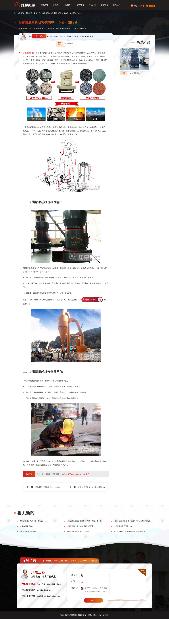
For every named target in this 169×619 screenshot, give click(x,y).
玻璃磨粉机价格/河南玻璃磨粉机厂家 (80, 526)
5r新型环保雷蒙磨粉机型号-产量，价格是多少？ (84, 521)
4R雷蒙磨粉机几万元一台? (123, 526)
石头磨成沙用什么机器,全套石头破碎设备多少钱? (98, 487)
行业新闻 (45, 13)
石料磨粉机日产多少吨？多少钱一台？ (34, 521)
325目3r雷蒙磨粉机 (26, 526)
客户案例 (80, 5)
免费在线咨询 (90, 300)
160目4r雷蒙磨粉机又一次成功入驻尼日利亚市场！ (132, 521)
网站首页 (45, 5)
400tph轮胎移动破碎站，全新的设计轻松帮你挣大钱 (56, 487)
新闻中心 (69, 5)
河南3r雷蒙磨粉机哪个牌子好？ (78, 531)
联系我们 (116, 5)
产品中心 (57, 5)
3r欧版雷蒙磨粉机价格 (28, 531)
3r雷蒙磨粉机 (28, 53)
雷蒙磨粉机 (135, 73)
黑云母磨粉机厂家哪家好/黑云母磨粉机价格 (129, 531)
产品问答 (92, 5)
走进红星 (104, 5)
